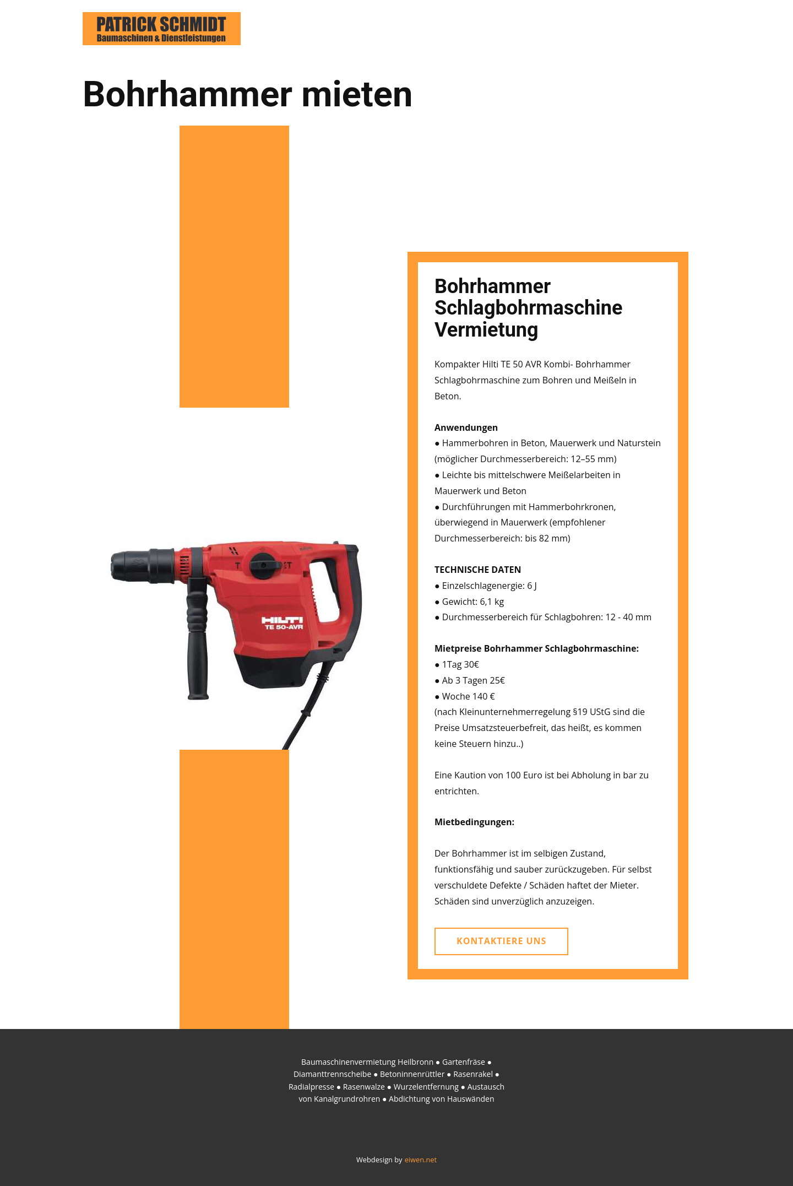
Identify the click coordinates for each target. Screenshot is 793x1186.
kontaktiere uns (501, 941)
